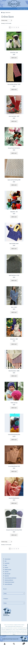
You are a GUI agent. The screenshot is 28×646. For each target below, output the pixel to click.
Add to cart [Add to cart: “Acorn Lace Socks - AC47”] (14, 121)
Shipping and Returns (9, 580)
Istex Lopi (14, 629)
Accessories (7, 563)
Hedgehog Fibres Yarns (9, 629)
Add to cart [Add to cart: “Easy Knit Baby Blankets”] (14, 503)
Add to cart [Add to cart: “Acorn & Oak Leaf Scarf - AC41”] (14, 89)
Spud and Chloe (19, 632)
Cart (22, 643)
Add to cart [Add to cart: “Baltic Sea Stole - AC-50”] (14, 280)
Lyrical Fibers (22, 631)
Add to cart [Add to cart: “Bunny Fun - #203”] (14, 344)
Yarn (5, 561)
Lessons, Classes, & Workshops (8, 624)
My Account (4, 644)
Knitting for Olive (5, 631)
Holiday (13, 617)
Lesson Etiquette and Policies (10, 577)
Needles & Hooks (8, 569)
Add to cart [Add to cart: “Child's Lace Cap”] (14, 407)
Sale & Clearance (18, 626)
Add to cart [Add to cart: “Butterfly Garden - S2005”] (14, 376)
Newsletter (7, 575)
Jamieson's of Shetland (19, 629)
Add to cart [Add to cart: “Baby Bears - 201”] (14, 216)
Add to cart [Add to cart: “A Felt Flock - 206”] (14, 57)
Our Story (6, 571)
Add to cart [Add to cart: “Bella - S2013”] (14, 312)
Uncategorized (16, 624)
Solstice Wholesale (8, 584)
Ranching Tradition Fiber (5, 632)
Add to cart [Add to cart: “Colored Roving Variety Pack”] (14, 439)
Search (14, 644)
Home (4, 12)
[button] (18, 8)
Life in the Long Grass (17, 631)
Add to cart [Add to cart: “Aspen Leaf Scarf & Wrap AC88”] (14, 185)
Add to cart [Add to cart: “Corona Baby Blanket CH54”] (14, 471)
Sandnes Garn (14, 632)
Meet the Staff (7, 573)
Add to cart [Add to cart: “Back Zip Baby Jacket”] (14, 248)
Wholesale (19, 624)
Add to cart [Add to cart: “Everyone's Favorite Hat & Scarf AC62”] (14, 535)
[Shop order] (6, 20)
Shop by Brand (7, 559)
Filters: (5, 593)
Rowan (11, 632)
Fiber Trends (14, 596)
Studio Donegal (24, 632)
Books (6, 565)
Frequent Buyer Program (9, 582)
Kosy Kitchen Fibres (11, 631)
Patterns (6, 567)
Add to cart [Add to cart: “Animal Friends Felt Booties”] (14, 153)
